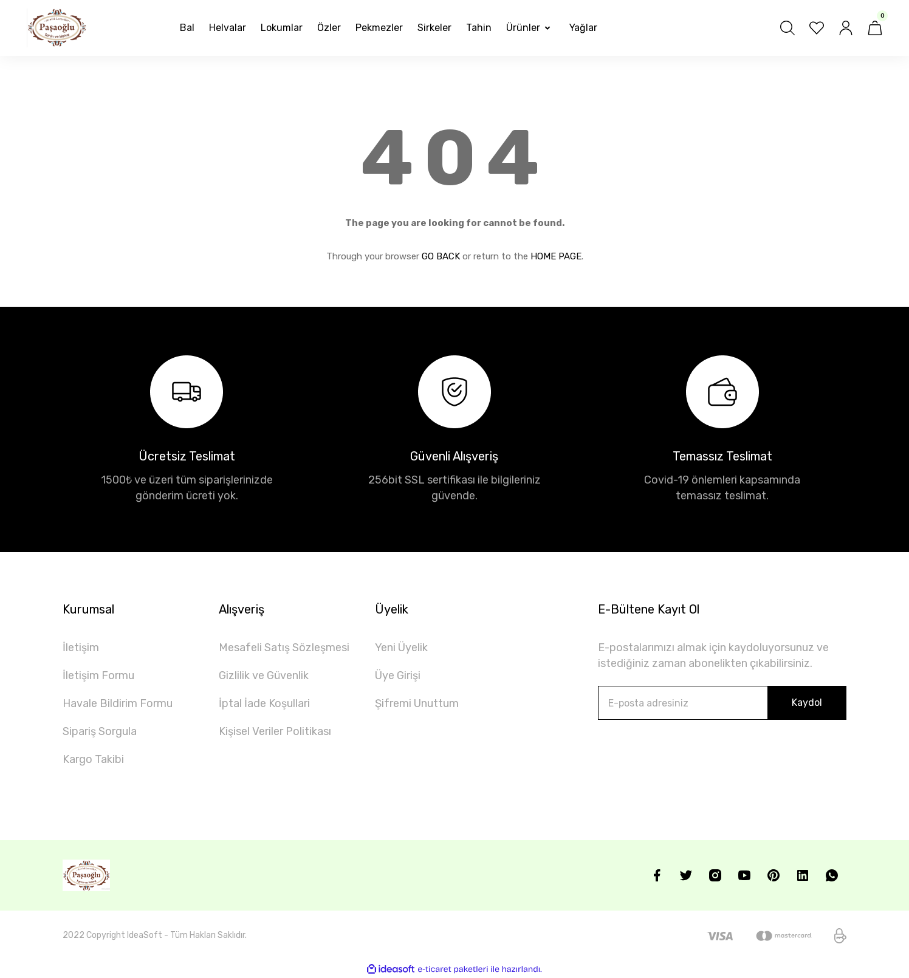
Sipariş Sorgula (100, 731)
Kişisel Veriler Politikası (275, 731)
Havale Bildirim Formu (118, 703)
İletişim (81, 647)
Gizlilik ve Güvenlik (264, 675)
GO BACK (441, 256)
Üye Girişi (397, 675)
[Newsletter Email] (722, 703)
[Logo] (57, 28)
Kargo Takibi (93, 759)
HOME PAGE (555, 256)
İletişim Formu (98, 675)
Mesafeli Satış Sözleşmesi (284, 647)
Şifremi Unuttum (417, 703)
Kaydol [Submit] (807, 702)
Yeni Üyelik (401, 647)
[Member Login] (846, 28)
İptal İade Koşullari (264, 703)
